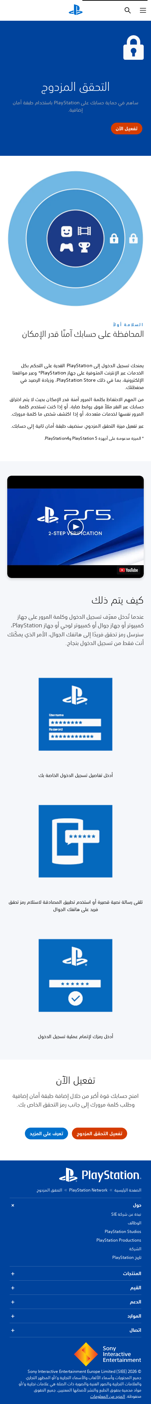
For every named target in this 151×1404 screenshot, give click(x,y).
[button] (75, 527)
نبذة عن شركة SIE (126, 1214)
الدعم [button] (75, 1302)
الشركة (135, 1249)
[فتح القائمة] (143, 10)
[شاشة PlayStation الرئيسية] (75, 10)
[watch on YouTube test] (128, 570)
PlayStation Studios (123, 1231)
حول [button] (75, 1205)
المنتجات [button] (75, 1273)
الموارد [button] (75, 1316)
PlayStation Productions (118, 1240)
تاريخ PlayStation (126, 1257)
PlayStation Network (88, 1190)
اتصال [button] (75, 1330)
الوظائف (134, 1223)
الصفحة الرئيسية (127, 1190)
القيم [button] (75, 1287)
